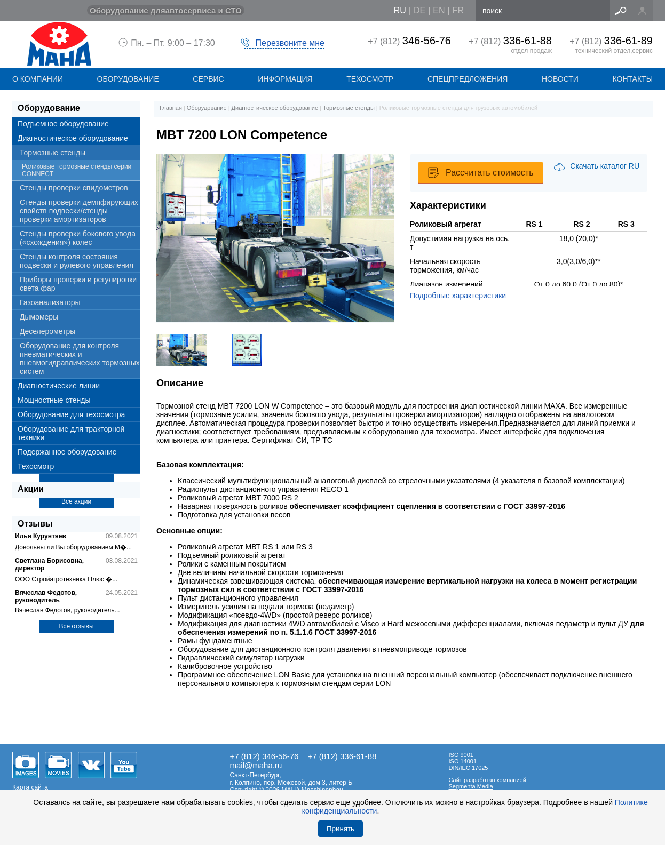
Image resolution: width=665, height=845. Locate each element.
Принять (340, 829)
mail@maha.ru (256, 765)
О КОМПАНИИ (37, 79)
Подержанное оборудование (67, 452)
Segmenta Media (471, 786)
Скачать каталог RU (604, 166)
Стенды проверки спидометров (74, 188)
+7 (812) (409, 41)
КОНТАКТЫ (633, 79)
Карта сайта (30, 787)
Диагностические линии (59, 385)
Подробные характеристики (458, 295)
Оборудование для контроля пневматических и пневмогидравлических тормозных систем (80, 358)
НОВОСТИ (560, 79)
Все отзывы (76, 626)
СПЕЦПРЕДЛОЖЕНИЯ (468, 79)
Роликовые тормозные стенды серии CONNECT (76, 170)
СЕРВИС (208, 79)
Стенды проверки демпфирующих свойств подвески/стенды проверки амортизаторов (79, 211)
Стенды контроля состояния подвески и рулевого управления (76, 260)
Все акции (76, 501)
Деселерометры (47, 331)
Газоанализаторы (50, 302)
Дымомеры (39, 317)
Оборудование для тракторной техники (71, 433)
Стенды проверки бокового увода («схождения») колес (78, 237)
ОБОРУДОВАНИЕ (128, 79)
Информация (285, 79)
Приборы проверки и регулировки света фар (78, 283)
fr (458, 10)
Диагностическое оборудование (73, 138)
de (419, 10)
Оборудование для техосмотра (71, 414)
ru (400, 10)
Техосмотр (369, 79)
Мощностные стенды (54, 400)
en (439, 10)
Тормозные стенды (52, 152)
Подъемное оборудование (63, 123)
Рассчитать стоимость (489, 172)
